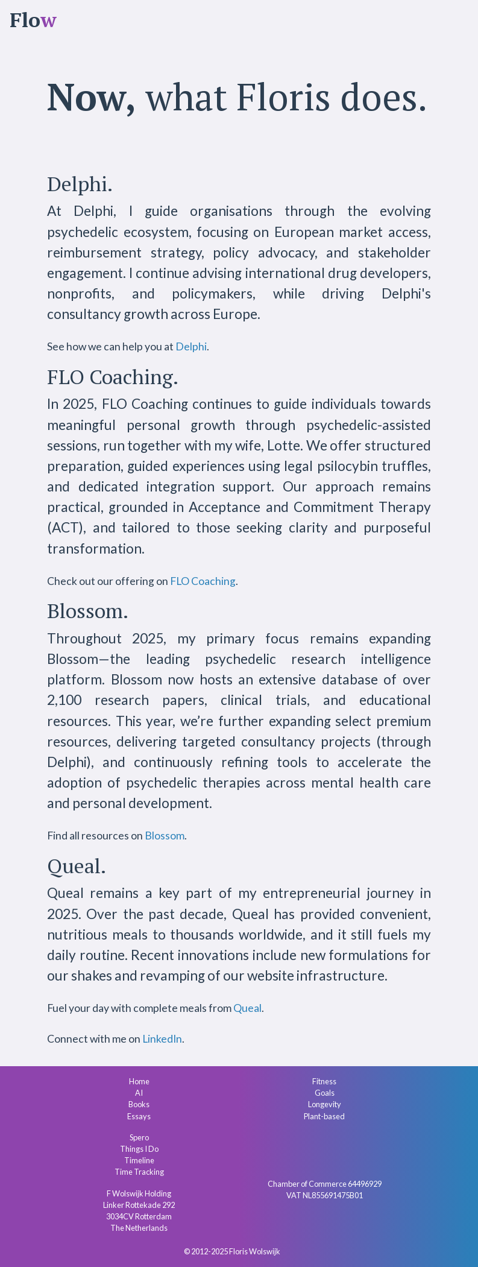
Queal (247, 1008)
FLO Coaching (203, 581)
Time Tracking (139, 1172)
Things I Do (139, 1149)
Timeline (139, 1160)
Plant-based (324, 1116)
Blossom (164, 835)
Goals (325, 1093)
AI (139, 1093)
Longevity (324, 1104)
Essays (139, 1116)
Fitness (324, 1081)
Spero (139, 1137)
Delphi (191, 346)
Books (138, 1104)
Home (139, 1081)
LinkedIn (162, 1038)
